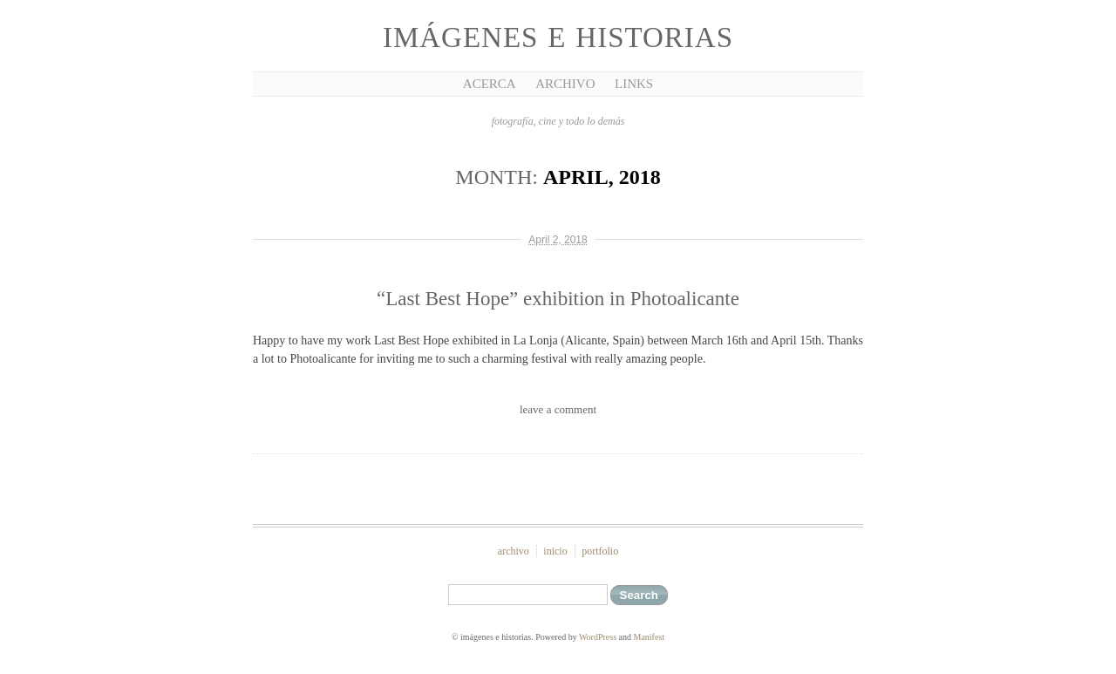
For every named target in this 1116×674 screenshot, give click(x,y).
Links (634, 84)
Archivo (565, 84)
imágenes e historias (558, 37)
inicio (555, 551)
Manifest (649, 637)
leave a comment (558, 409)
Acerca (489, 84)
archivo (513, 551)
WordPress (597, 637)
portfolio (600, 551)
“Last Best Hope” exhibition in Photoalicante (558, 299)
